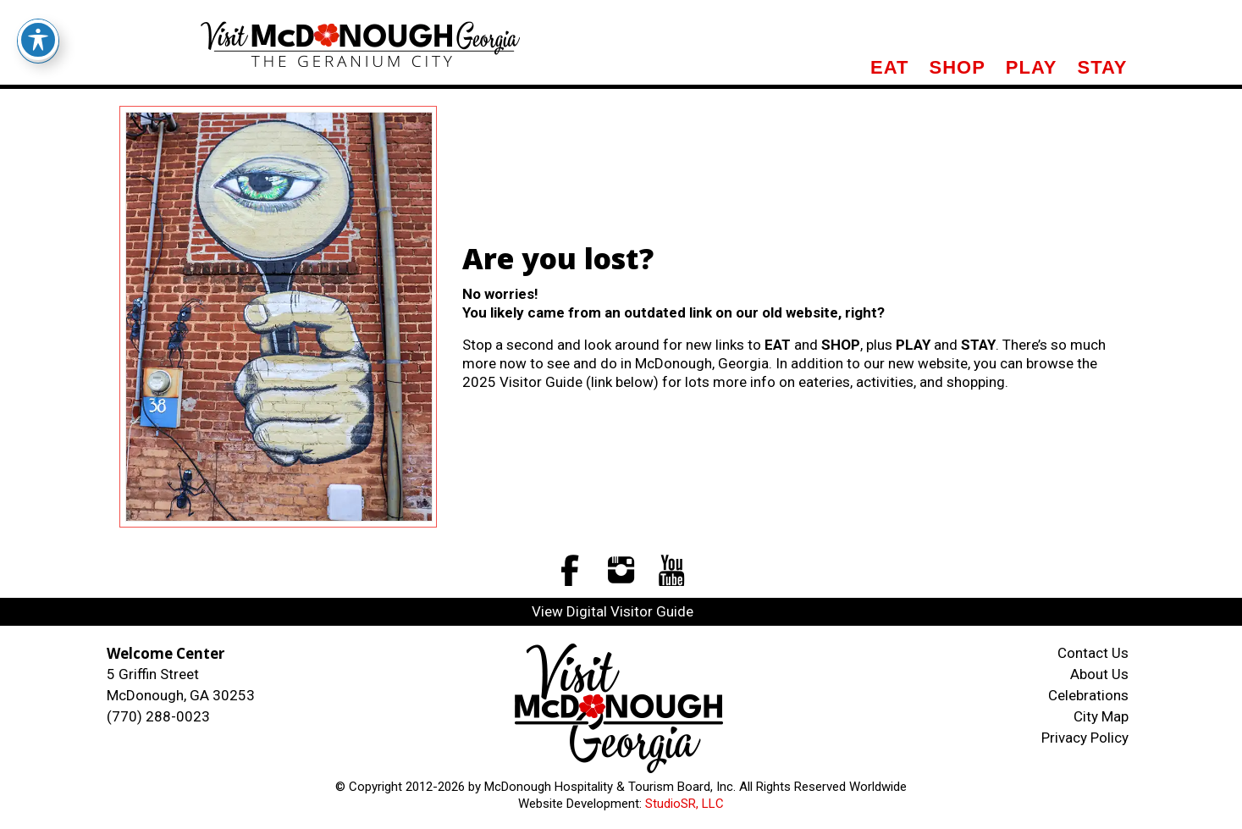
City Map (1101, 716)
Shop (957, 67)
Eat (889, 67)
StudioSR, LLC (684, 803)
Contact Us (1093, 652)
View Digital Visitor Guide (612, 611)
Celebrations (1088, 695)
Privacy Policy (1085, 737)
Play (1031, 67)
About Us (1099, 674)
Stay (1102, 67)
